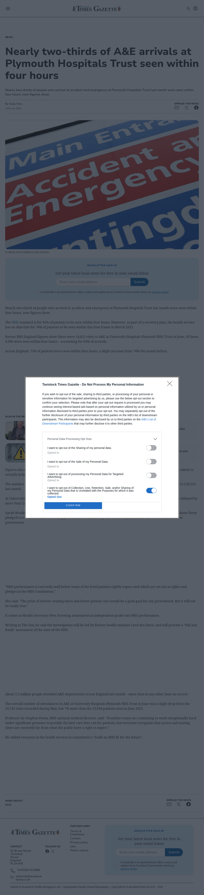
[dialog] (102, 447)
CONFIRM (73, 505)
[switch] (151, 447)
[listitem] (102, 439)
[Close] (171, 385)
